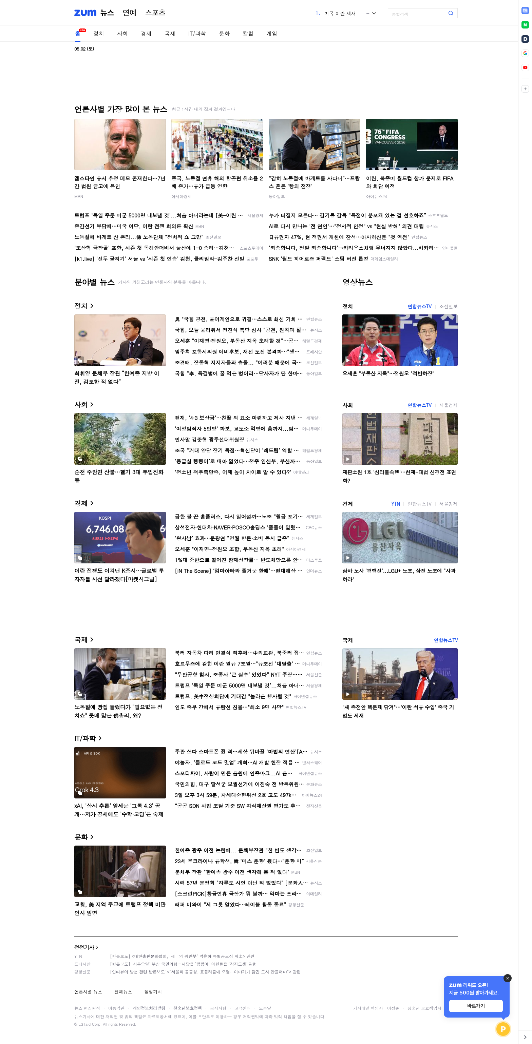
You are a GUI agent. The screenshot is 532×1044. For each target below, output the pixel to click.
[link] (525, 10)
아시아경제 (181, 196)
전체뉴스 (123, 991)
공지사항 (218, 1008)
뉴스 (107, 12)
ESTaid (84, 1024)
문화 (224, 33)
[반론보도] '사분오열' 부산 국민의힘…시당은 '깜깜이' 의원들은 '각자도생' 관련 (183, 964)
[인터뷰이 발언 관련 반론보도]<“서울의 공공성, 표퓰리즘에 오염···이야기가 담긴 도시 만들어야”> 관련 (205, 971)
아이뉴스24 (376, 196)
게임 (271, 33)
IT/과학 (197, 33)
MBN (78, 196)
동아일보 (277, 196)
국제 (170, 33)
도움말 (265, 1008)
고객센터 (242, 1008)
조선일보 (448, 306)
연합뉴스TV (419, 306)
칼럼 (248, 33)
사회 (122, 33)
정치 (98, 33)
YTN (395, 503)
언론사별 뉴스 (88, 991)
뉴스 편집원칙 (87, 1008)
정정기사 (84, 947)
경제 (146, 33)
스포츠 (155, 12)
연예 (129, 12)
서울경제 (448, 405)
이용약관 (116, 1008)
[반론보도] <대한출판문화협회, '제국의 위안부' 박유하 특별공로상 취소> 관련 (182, 956)
